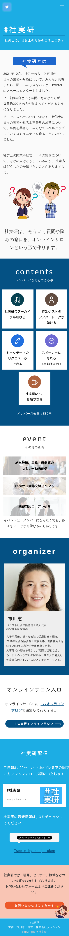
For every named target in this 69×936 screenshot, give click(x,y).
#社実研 (20, 29)
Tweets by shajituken (34, 850)
